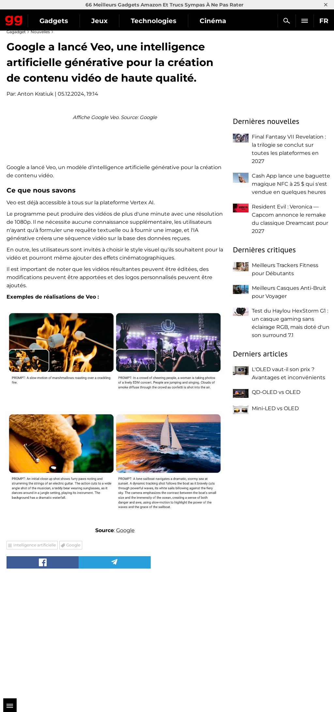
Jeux (99, 21)
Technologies (153, 21)
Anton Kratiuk (35, 94)
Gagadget (14, 19)
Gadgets (53, 21)
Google (125, 644)
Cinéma (213, 21)
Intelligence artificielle (34, 658)
